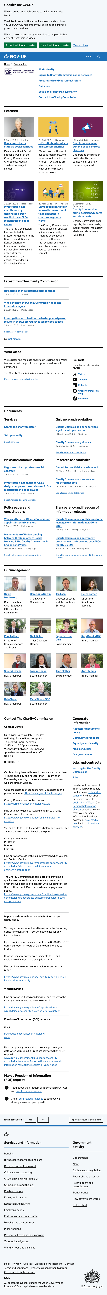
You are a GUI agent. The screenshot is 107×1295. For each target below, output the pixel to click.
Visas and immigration (16, 1241)
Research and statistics (86, 1176)
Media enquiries (82, 749)
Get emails (12, 339)
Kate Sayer (10, 699)
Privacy (16, 1263)
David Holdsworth (11, 595)
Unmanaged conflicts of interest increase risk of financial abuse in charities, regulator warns (52, 213)
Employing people (14, 1210)
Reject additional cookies (55, 45)
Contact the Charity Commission (57, 97)
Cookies (28, 1263)
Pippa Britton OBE (64, 637)
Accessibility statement (48, 1263)
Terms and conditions (16, 1268)
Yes (32, 1119)
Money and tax (12, 1228)
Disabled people (13, 1191)
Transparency (80, 1192)
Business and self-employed (20, 1166)
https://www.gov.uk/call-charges (43, 793)
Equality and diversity (85, 743)
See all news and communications (20, 500)
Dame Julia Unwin (40, 594)
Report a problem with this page (86, 1119)
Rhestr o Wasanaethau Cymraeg (49, 1268)
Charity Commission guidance (73, 442)
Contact (69, 1263)
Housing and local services (19, 1222)
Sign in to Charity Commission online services (65, 75)
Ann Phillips (88, 671)
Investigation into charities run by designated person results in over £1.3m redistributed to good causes (17, 215)
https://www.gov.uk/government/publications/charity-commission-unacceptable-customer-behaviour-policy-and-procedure (35, 898)
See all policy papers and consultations (22, 555)
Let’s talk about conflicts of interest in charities (53, 145)
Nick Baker (36, 636)
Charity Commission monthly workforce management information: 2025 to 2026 (79, 522)
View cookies (80, 45)
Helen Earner (89, 594)
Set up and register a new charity (57, 91)
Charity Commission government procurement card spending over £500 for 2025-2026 (78, 541)
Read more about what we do (20, 379)
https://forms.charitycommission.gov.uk (27, 803)
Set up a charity (13, 435)
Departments (80, 1157)
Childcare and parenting (18, 1172)
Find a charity (46, 69)
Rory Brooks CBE (91, 636)
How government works (86, 1198)
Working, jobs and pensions (19, 1247)
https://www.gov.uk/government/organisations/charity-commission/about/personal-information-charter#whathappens (36, 866)
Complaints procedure (86, 737)
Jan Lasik (61, 594)
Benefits (9, 1153)
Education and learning (17, 1203)
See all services (11, 442)
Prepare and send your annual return (59, 80)
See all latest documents (16, 331)
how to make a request (29, 1091)
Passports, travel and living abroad (24, 1235)
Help (7, 1263)
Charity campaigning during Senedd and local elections (87, 147)
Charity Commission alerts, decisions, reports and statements (87, 213)
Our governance (82, 754)
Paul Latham (11, 636)
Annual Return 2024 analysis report (77, 467)
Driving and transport (16, 1197)
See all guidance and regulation (71, 452)
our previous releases (31, 1098)
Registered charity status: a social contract (18, 145)
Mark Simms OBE (40, 699)
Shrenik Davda (12, 671)
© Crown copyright (92, 1286)
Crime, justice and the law (19, 1184)
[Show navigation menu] (87, 56)
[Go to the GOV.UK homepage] (15, 56)
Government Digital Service (19, 1272)
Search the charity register (20, 426)
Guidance (44, 86)
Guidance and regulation (87, 1170)
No (45, 1119)
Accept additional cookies (20, 45)
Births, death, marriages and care (23, 1159)
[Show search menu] (98, 56)
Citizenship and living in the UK (21, 1178)
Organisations (20, 64)
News (76, 1164)
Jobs (75, 777)
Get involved (80, 1205)
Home (7, 64)
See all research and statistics (70, 493)
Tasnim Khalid (38, 671)
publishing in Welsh (83, 802)
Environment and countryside (20, 1216)
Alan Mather (63, 671)
